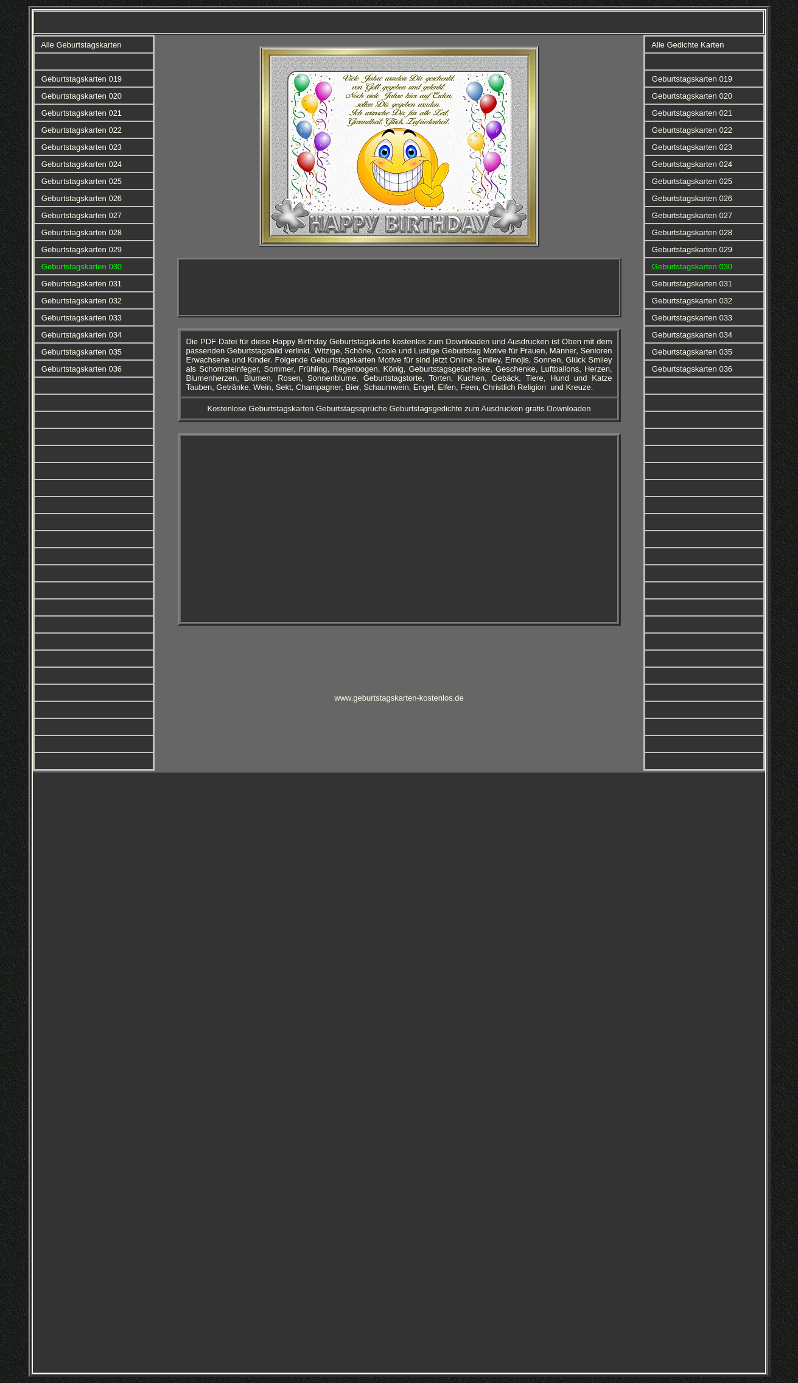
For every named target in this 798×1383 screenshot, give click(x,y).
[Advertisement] (399, 287)
